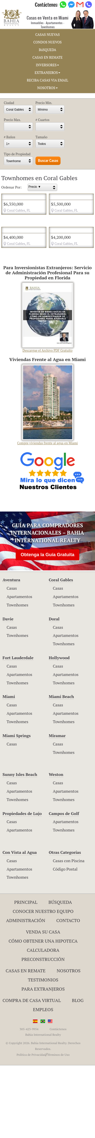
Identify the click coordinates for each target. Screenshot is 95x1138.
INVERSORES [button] (47, 65)
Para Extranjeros (43, 1061)
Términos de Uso (58, 1127)
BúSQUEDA (47, 49)
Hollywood (59, 730)
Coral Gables (61, 652)
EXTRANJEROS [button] (47, 72)
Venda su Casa (43, 1004)
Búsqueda (60, 975)
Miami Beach (61, 769)
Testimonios (43, 1052)
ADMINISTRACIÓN (25, 993)
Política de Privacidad (31, 1127)
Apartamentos (19, 669)
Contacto (68, 993)
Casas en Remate (25, 1043)
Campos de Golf (64, 886)
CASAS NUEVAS (47, 34)
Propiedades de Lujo (22, 886)
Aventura (11, 652)
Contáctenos (58, 1101)
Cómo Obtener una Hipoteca (43, 1013)
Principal (25, 975)
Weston (56, 847)
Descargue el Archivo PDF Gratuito (47, 390)
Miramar (57, 808)
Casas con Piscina (69, 933)
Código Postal (65, 941)
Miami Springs (17, 808)
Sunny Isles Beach (20, 847)
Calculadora (43, 1023)
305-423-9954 (29, 1101)
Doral (54, 691)
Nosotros (69, 1043)
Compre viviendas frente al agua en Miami (47, 477)
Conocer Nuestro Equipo (43, 984)
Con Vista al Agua (20, 925)
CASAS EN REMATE (47, 57)
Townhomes (17, 677)
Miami (9, 769)
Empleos (43, 1082)
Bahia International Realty (43, 1107)
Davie (8, 691)
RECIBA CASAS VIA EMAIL (47, 80)
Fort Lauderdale (18, 730)
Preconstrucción (43, 1032)
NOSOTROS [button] (47, 88)
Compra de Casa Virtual (32, 1073)
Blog (78, 1073)
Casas (12, 661)
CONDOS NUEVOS (47, 42)
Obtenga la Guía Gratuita (47, 627)
